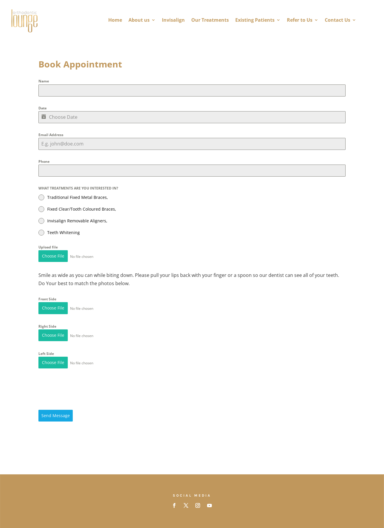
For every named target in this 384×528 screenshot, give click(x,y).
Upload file (48, 247)
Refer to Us (299, 20)
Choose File (53, 256)
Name (43, 81)
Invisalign (173, 20)
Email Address (50, 134)
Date (42, 108)
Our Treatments (210, 20)
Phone (44, 161)
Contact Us (337, 20)
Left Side (46, 351)
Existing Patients (255, 20)
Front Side (47, 298)
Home (115, 20)
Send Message (55, 413)
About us (139, 20)
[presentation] (83, 386)
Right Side (47, 324)
